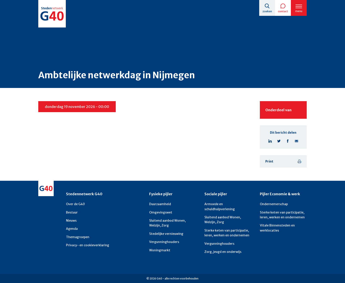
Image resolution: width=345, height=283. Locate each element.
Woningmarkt (159, 250)
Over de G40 (75, 204)
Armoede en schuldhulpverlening (219, 206)
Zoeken (267, 11)
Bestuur (72, 212)
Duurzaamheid (160, 204)
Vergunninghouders (164, 242)
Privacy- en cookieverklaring (87, 245)
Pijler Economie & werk (280, 194)
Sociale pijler (215, 194)
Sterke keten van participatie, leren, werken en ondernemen (226, 232)
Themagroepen (77, 237)
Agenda (72, 229)
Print (269, 161)
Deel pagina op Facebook (287, 141)
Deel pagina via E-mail (296, 141)
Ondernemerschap (274, 204)
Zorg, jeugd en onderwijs (222, 252)
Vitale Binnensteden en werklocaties (277, 227)
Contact (283, 11)
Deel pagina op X (279, 141)
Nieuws (71, 221)
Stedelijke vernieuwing (166, 234)
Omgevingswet (160, 212)
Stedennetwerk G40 (84, 194)
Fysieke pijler (160, 194)
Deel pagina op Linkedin (270, 141)
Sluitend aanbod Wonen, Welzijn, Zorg (167, 223)
